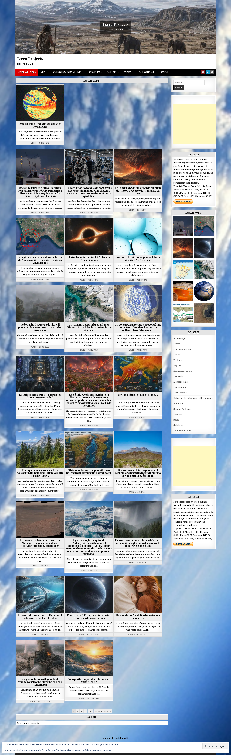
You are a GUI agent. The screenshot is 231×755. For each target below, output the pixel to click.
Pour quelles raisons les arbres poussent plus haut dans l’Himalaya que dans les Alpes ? (40, 472)
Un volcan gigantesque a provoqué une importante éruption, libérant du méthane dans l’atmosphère (138, 327)
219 (90, 711)
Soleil (176, 420)
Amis (43, 72)
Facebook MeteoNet (147, 72)
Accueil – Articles (26, 72)
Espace (177, 365)
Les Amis (178, 376)
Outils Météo (180, 393)
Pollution (178, 403)
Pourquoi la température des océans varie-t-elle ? (88, 680)
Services (178, 414)
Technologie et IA (182, 430)
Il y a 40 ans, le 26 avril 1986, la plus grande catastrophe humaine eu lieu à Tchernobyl (40, 681)
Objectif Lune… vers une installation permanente (40, 125)
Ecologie (177, 360)
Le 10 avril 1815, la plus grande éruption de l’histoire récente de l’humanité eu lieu (138, 190)
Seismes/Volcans (182, 409)
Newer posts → (103, 711)
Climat (176, 344)
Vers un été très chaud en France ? (138, 394)
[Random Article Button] (203, 72)
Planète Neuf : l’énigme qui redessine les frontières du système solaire (89, 616)
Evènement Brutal (182, 371)
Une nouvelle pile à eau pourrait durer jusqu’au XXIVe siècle (137, 258)
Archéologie (179, 338)
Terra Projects (116, 24)
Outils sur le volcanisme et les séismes (193, 398)
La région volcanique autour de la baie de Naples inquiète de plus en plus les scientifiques (40, 259)
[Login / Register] (208, 72)
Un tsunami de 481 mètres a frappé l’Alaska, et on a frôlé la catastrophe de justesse (88, 327)
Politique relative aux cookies (97, 750)
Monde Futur (180, 387)
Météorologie (180, 382)
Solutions (111, 72)
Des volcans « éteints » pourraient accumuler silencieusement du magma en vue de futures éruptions (138, 472)
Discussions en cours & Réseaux (67, 72)
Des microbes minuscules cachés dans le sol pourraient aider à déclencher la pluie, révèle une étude (138, 542)
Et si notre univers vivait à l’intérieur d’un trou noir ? (89, 258)
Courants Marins (182, 349)
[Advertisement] (197, 124)
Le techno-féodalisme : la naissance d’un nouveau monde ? (40, 396)
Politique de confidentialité (115, 738)
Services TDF (94, 72)
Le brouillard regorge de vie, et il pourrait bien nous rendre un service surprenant (40, 327)
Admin (33, 143)
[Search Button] (212, 72)
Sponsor (165, 72)
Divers (176, 354)
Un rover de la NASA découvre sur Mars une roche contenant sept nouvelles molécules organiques (40, 542)
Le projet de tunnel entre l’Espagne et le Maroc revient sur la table (40, 616)
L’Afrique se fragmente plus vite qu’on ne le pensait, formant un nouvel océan (89, 471)
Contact (127, 72)
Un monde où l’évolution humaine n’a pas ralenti (138, 616)
